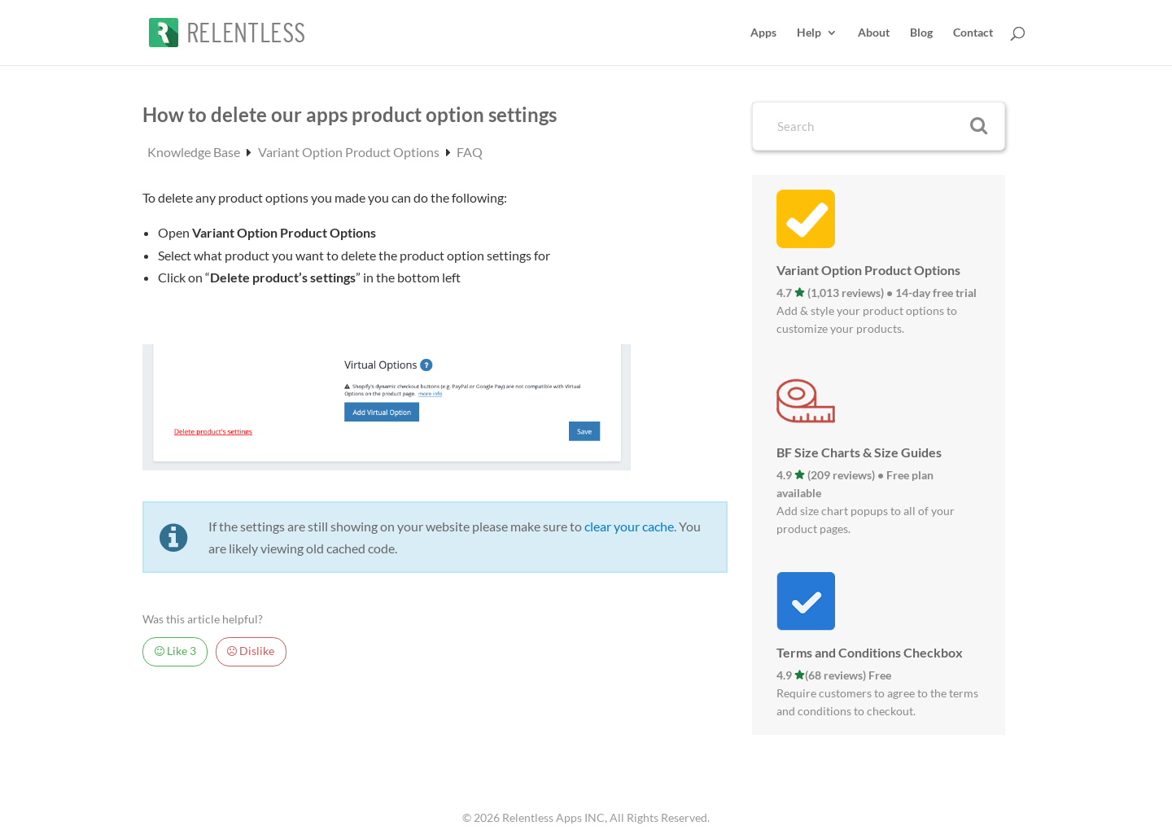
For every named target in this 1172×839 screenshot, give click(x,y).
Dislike (250, 651)
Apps (763, 33)
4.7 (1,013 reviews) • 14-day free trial (876, 292)
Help (809, 33)
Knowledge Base (195, 151)
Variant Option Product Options (350, 151)
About (874, 33)
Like (175, 651)
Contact (973, 33)
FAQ (470, 151)
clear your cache (629, 526)
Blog (921, 33)
